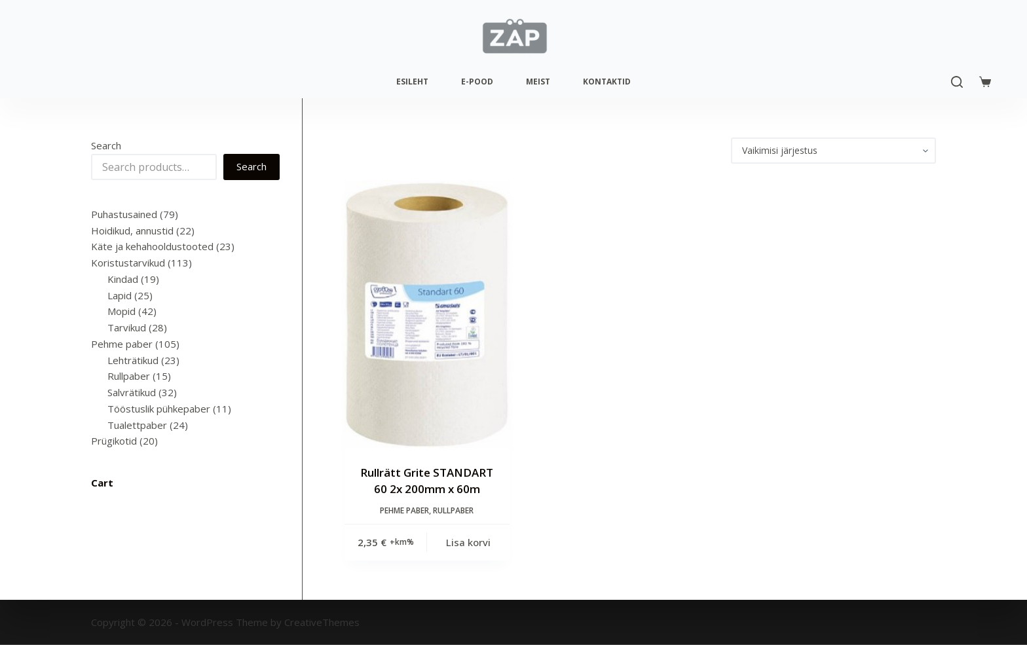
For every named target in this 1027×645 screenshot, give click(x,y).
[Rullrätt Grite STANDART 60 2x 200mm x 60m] (427, 314)
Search (106, 145)
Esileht (412, 81)
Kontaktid (607, 81)
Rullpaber (453, 510)
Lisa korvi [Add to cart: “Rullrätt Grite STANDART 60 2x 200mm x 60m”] (468, 542)
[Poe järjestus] (833, 151)
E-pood (477, 81)
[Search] (957, 82)
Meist (538, 81)
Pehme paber (404, 510)
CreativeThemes (322, 622)
